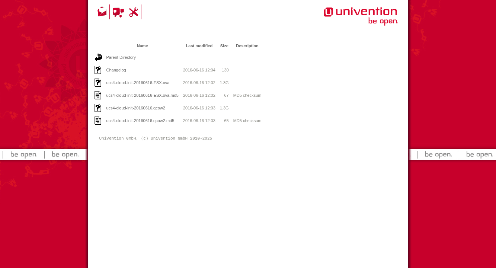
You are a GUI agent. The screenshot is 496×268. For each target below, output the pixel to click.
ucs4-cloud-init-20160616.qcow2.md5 (140, 120)
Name (142, 46)
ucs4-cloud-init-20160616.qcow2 (135, 108)
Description (247, 46)
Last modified (199, 46)
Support (134, 11)
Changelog (116, 70)
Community (119, 11)
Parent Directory (121, 57)
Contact (103, 11)
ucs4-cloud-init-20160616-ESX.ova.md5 (142, 95)
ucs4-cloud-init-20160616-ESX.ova (138, 82)
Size (224, 46)
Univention (346, 20)
